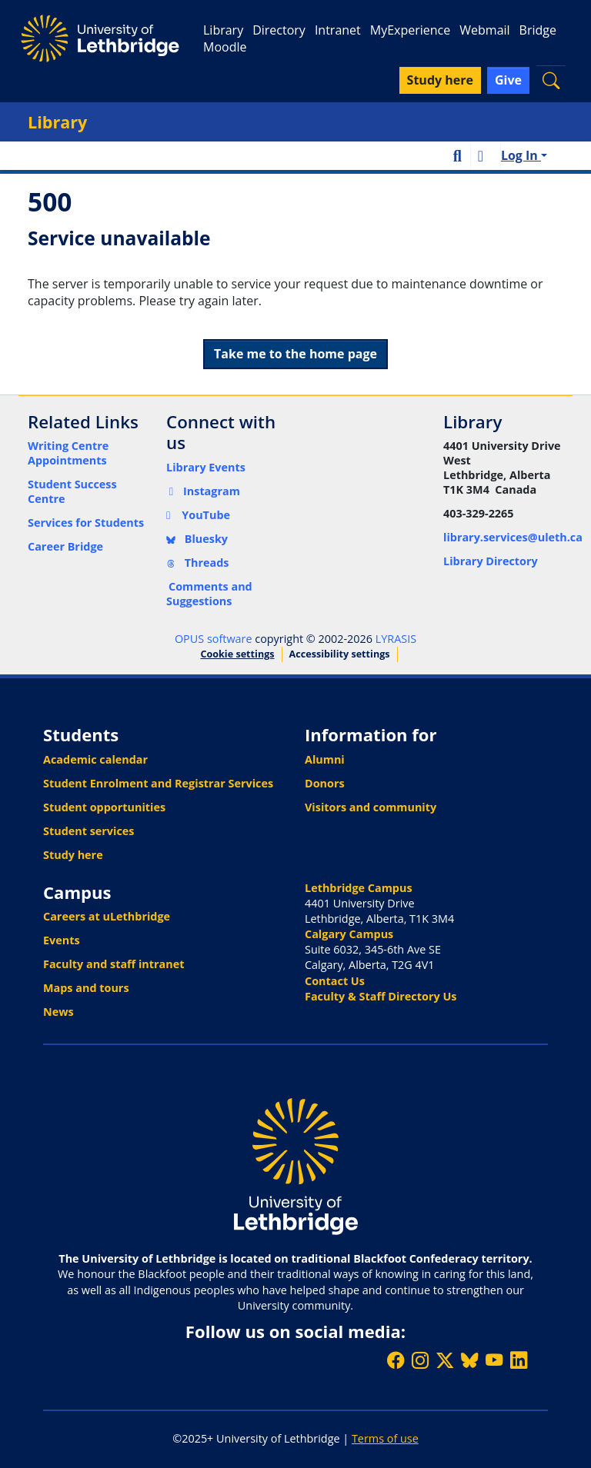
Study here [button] (440, 80)
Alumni (325, 759)
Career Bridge (65, 546)
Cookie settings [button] (237, 654)
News (58, 1011)
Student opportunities (104, 807)
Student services (89, 831)
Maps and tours (86, 987)
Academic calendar (95, 759)
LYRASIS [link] (396, 638)
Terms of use (385, 1438)
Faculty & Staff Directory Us (380, 996)
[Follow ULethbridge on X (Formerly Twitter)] (444, 1360)
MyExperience (410, 30)
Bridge (537, 30)
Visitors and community (370, 807)
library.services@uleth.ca (513, 537)
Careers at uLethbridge (106, 916)
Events (61, 940)
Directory (279, 30)
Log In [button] (521, 155)
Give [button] (508, 80)
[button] (551, 80)
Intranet (338, 30)
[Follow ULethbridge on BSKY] (469, 1360)
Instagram (203, 491)
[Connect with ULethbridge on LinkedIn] (518, 1360)
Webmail (484, 30)
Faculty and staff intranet (114, 964)
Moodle (224, 46)
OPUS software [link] (213, 638)
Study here (73, 854)
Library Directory (490, 561)
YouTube (198, 515)
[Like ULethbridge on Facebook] (395, 1360)
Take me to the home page (295, 353)
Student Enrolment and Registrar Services (158, 783)
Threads (197, 562)
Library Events (205, 467)
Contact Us (335, 981)
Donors (325, 783)
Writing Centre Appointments (68, 453)
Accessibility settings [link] (339, 654)
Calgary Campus (349, 934)
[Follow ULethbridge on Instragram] (420, 1360)
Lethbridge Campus (358, 887)
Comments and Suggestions (209, 593)
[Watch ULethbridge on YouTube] (494, 1360)
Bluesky (197, 538)
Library (223, 30)
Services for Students (86, 522)
